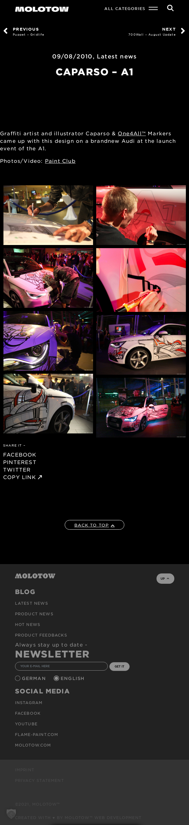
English (73, 678)
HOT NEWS (28, 624)
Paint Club (60, 161)
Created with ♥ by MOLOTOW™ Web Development (78, 817)
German (34, 678)
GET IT (119, 666)
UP (165, 578)
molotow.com (33, 745)
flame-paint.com (36, 734)
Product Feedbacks (41, 635)
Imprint (24, 769)
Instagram (29, 702)
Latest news (117, 56)
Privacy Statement (39, 780)
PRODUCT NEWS (34, 613)
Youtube (26, 723)
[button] (11, 813)
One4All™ (132, 133)
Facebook (28, 713)
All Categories (124, 8)
